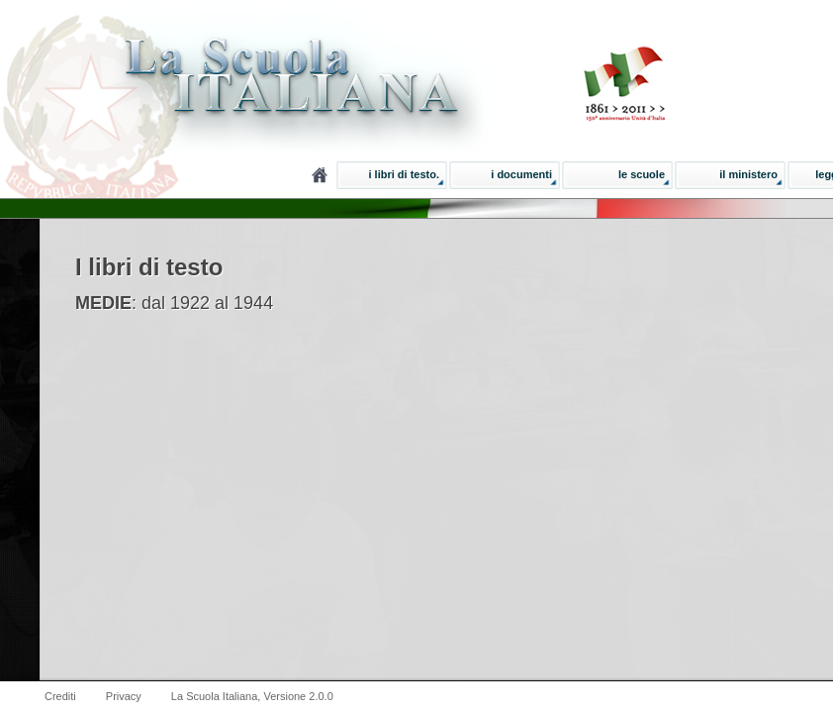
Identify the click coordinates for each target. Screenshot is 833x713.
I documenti (521, 174)
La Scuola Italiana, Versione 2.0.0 (252, 696)
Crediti (60, 696)
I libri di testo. (403, 174)
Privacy (123, 696)
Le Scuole (641, 174)
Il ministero (748, 174)
